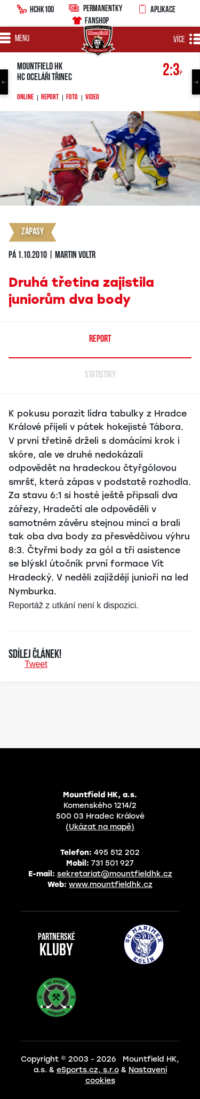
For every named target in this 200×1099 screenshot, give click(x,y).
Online (25, 97)
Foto (72, 97)
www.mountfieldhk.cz (111, 884)
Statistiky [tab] (100, 375)
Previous (4, 82)
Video (92, 97)
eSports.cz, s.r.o (88, 1069)
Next (196, 82)
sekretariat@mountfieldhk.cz (114, 873)
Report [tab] (100, 339)
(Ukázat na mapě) (100, 826)
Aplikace (156, 8)
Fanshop (90, 18)
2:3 (172, 70)
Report (50, 97)
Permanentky (95, 7)
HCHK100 (35, 8)
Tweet (36, 664)
